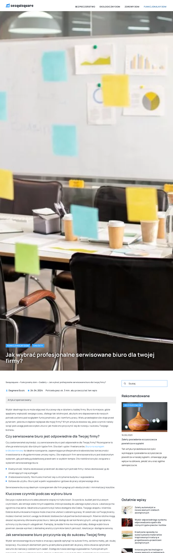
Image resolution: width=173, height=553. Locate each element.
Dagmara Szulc (17, 390)
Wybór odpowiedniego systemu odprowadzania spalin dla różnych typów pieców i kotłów (151, 522)
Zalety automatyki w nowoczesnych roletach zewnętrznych (147, 510)
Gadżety (38, 345)
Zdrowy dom (137, 5)
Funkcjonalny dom (157, 5)
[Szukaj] (125, 383)
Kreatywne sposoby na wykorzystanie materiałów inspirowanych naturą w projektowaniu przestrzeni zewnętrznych (148, 537)
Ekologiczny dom (118, 5)
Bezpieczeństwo (97, 5)
